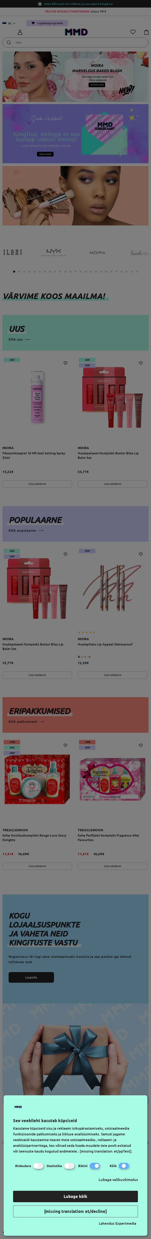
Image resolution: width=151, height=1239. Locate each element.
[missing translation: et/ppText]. (106, 1151)
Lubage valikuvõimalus (118, 1179)
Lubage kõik (75, 1196)
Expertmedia (125, 1223)
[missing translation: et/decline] (75, 1211)
